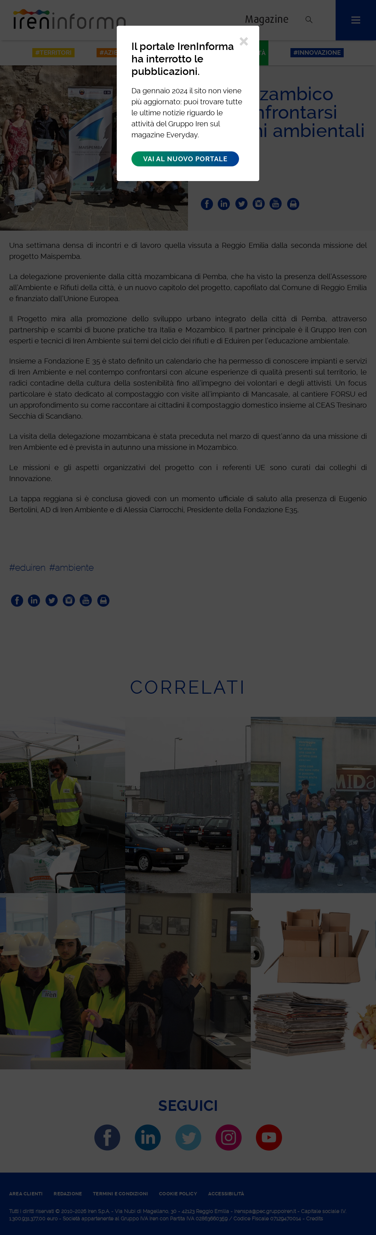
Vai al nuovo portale (185, 159)
